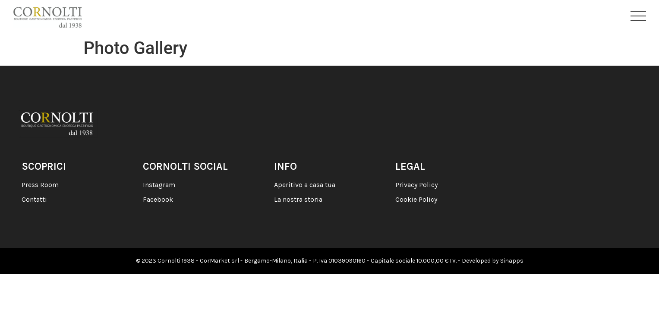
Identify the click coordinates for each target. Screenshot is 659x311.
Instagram (159, 185)
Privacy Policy (416, 185)
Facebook (158, 199)
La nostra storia (298, 199)
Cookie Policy (416, 199)
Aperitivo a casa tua (304, 185)
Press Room (40, 185)
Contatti (34, 199)
